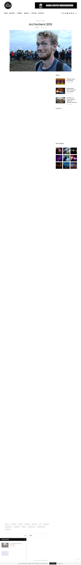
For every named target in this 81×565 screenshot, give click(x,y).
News (6, 13)
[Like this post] (26, 535)
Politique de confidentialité (40, 560)
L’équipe (34, 13)
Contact (41, 13)
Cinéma (19, 13)
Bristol (24, 526)
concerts (27, 524)
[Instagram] (63, 13)
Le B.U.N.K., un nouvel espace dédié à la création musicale (72, 100)
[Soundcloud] (69, 13)
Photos (37, 20)
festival (7, 524)
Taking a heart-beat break (71, 79)
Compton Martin (41, 526)
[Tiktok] (73, 13)
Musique (12, 13)
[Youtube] (67, 13)
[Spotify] (71, 13)
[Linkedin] (65, 13)
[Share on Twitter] (31, 535)
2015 (40, 524)
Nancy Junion (8, 526)
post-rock (13, 524)
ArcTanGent (17, 526)
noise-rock (7, 529)
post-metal (46, 524)
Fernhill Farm (31, 526)
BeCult (37, 27)
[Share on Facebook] (29, 535)
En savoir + (60, 563)
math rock (34, 524)
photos (20, 524)
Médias (26, 13)
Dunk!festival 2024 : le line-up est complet (71, 90)
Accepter (53, 563)
